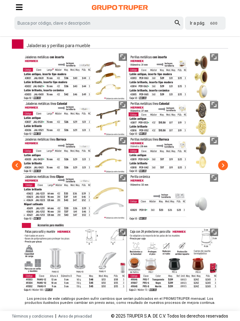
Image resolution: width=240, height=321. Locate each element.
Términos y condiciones (32, 316)
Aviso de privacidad (75, 316)
